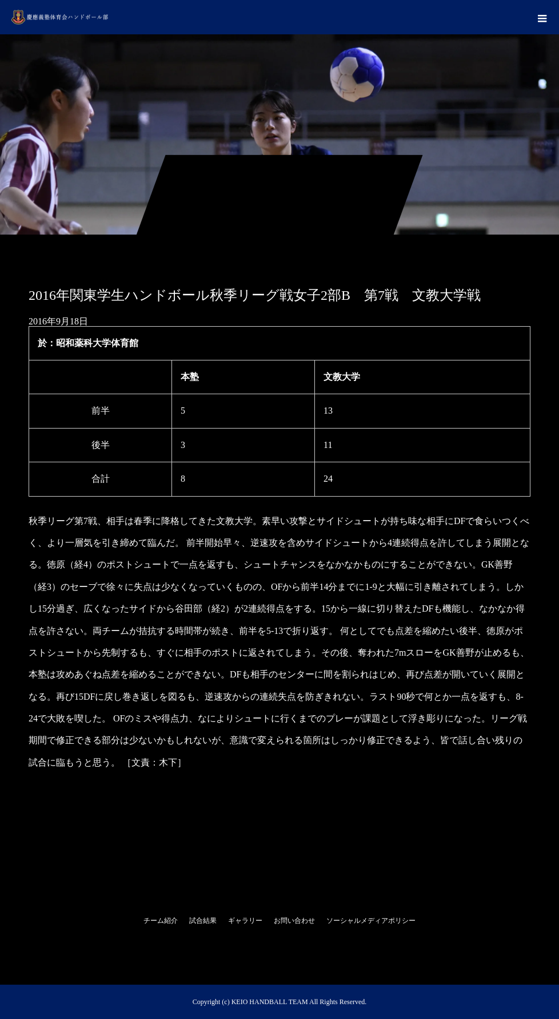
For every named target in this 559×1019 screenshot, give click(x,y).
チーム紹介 (160, 921)
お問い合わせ (294, 921)
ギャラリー (245, 921)
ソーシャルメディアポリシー (371, 921)
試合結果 (203, 921)
